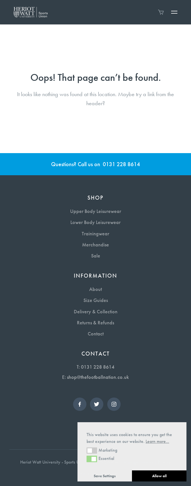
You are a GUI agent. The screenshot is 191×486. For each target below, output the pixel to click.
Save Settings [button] (105, 475)
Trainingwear (95, 233)
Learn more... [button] (157, 441)
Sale (95, 255)
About (95, 289)
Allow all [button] (159, 475)
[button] (92, 450)
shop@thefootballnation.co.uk (98, 377)
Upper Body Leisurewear (95, 211)
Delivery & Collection (95, 311)
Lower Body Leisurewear (95, 222)
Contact (96, 333)
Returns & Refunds (95, 322)
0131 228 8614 (121, 164)
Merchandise (95, 244)
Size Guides (95, 300)
